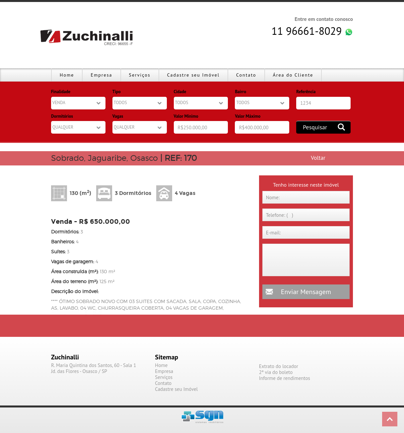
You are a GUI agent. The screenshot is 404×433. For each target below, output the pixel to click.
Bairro (240, 91)
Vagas (117, 116)
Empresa (101, 75)
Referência (305, 91)
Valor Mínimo (186, 116)
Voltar (318, 157)
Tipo (116, 91)
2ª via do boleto (276, 372)
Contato (246, 75)
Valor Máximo (247, 116)
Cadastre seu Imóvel (193, 75)
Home (67, 75)
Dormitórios (62, 116)
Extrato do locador (278, 366)
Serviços (140, 75)
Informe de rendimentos (284, 378)
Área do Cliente (293, 75)
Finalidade (60, 91)
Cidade (180, 91)
